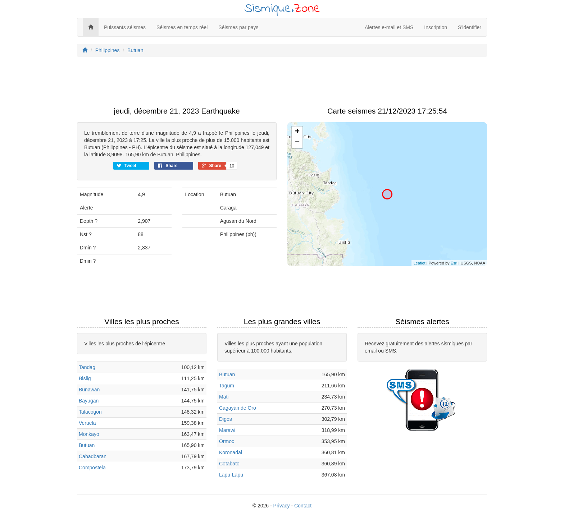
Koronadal (230, 452)
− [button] (297, 142)
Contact (302, 506)
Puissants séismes (125, 27)
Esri (454, 263)
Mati (223, 397)
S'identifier (469, 27)
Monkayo (89, 434)
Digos (225, 419)
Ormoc (226, 441)
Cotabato (229, 463)
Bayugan (89, 401)
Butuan (135, 50)
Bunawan (89, 389)
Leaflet (419, 263)
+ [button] (297, 131)
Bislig (85, 378)
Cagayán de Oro (237, 408)
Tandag (87, 367)
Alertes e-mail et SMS (389, 27)
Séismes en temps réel (182, 27)
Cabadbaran (92, 456)
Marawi (227, 430)
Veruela (87, 423)
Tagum (226, 385)
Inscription (435, 27)
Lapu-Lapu (231, 475)
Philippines (107, 50)
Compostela (92, 467)
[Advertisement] (282, 84)
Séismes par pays (238, 27)
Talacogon (90, 412)
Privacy (281, 506)
